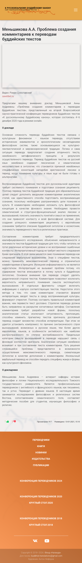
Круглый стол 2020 (41, 502)
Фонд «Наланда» (53, 552)
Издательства (41, 458)
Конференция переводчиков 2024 (41, 481)
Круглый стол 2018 (41, 525)
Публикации (41, 465)
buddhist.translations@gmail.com (46, 556)
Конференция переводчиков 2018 (41, 518)
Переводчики (41, 440)
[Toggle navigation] (76, 10)
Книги (41, 446)
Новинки (41, 452)
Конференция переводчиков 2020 (41, 496)
